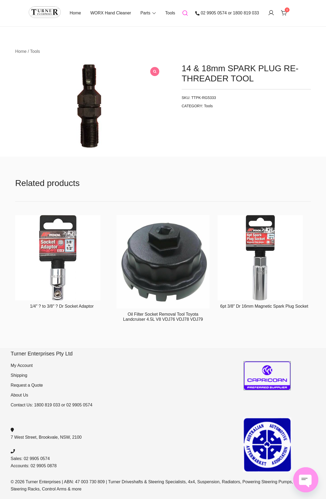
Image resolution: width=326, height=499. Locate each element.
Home (75, 13)
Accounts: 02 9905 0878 (34, 466)
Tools (170, 13)
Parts (145, 13)
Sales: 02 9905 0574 (30, 458)
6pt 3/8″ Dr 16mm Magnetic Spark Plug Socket (264, 306)
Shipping (19, 375)
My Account (22, 365)
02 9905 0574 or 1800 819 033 (227, 13)
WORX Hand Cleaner (110, 13)
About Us (19, 395)
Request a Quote (27, 385)
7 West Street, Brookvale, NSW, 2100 (46, 437)
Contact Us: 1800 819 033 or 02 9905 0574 (51, 405)
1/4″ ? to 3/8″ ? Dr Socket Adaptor (61, 306)
